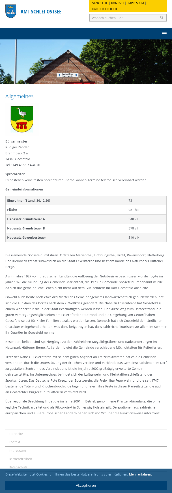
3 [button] (92, 78)
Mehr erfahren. (140, 474)
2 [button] (86, 78)
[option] (86, 61)
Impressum (135, 3)
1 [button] (79, 78)
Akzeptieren (86, 485)
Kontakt (117, 3)
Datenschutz (18, 467)
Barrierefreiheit (104, 9)
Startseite (100, 3)
